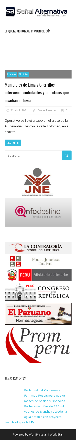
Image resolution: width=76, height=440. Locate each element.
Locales (11, 74)
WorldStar (56, 434)
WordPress (36, 434)
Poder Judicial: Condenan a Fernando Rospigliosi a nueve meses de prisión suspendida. (45, 395)
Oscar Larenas (47, 110)
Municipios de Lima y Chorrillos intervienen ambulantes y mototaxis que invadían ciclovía (37, 92)
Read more (13, 143)
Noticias (23, 74)
